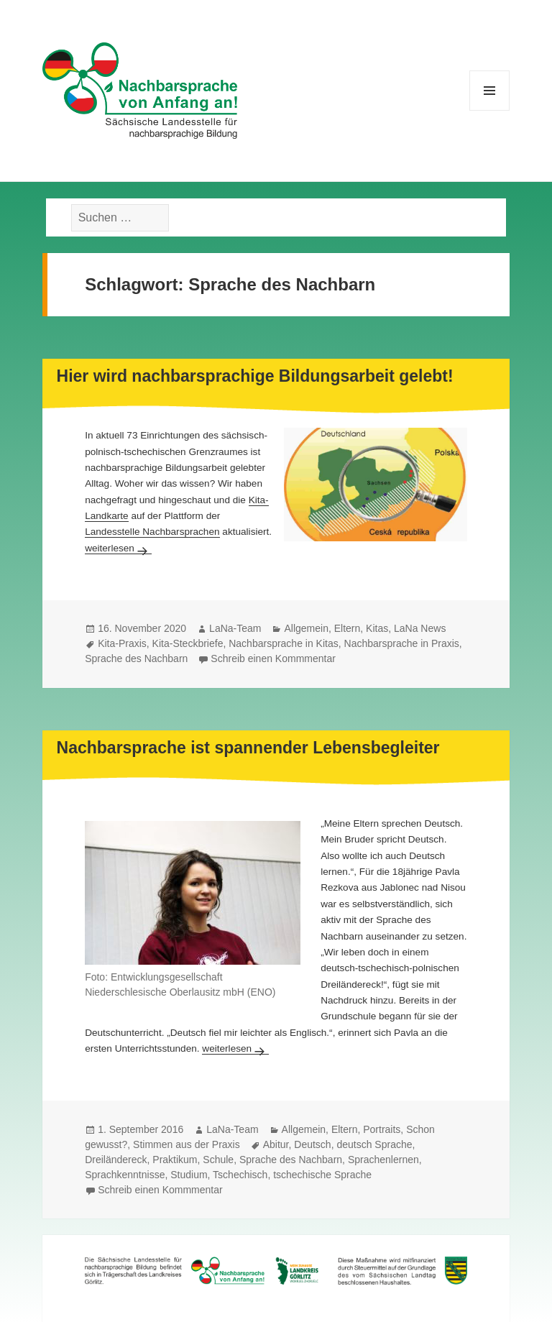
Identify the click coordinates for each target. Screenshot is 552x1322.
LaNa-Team (235, 628)
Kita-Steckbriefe (188, 643)
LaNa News (420, 628)
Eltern (347, 628)
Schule (218, 1159)
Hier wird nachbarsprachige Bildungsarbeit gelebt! (255, 376)
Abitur (276, 1144)
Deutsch (312, 1144)
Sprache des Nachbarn (136, 658)
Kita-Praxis (122, 643)
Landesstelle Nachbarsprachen (152, 531)
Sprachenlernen (383, 1159)
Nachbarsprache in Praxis (401, 643)
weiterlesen (118, 548)
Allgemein (306, 628)
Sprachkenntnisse (125, 1174)
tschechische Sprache (322, 1174)
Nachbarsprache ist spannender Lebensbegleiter (248, 747)
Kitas (377, 628)
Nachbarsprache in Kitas (284, 643)
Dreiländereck (116, 1159)
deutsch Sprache (374, 1144)
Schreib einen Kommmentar (273, 658)
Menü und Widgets (490, 110)
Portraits (381, 1129)
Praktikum (174, 1159)
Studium (188, 1174)
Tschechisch (240, 1174)
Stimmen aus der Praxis (186, 1144)
